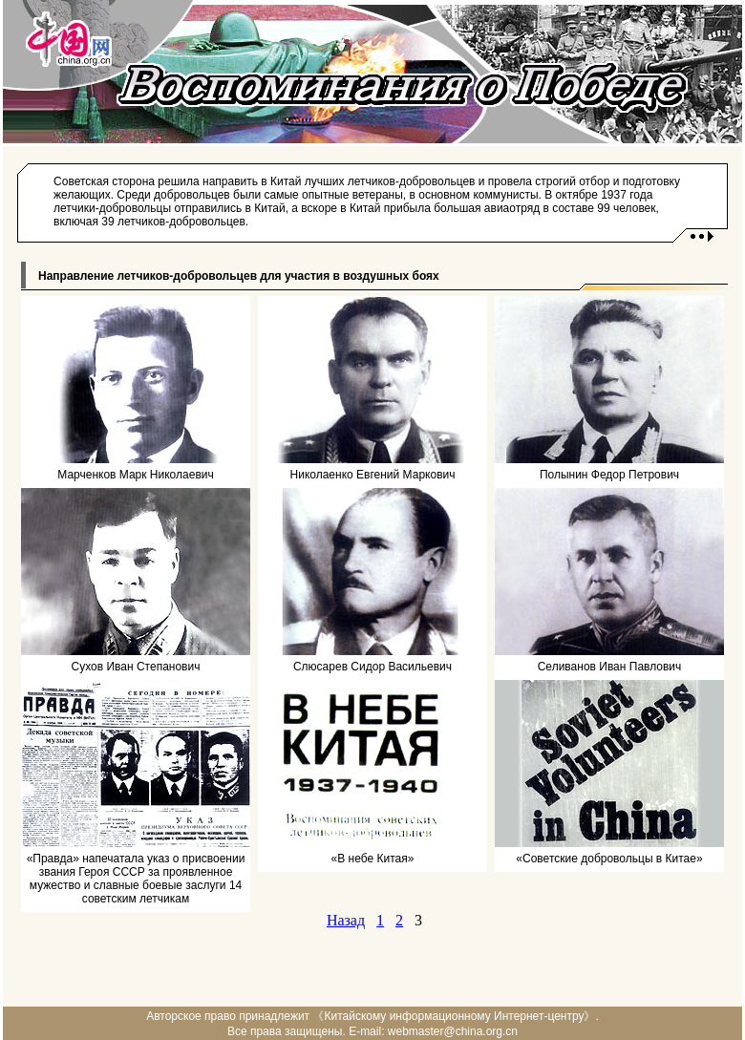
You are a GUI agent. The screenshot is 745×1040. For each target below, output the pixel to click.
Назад (346, 920)
